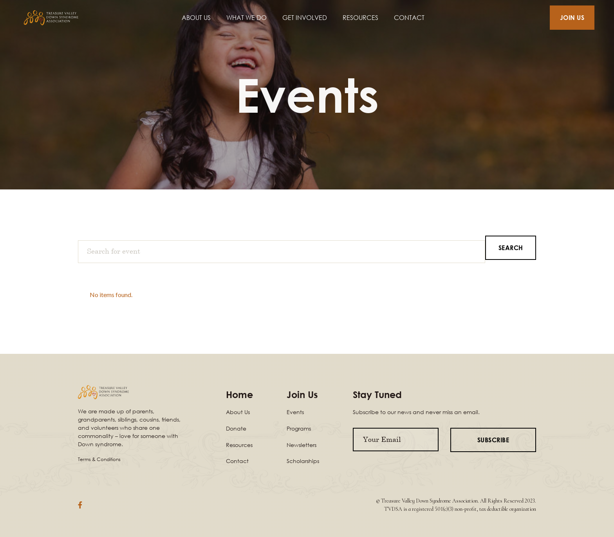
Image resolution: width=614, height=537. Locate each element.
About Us (238, 412)
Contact (237, 461)
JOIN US (572, 17)
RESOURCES (360, 17)
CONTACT (409, 17)
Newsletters (301, 445)
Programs (299, 428)
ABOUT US (196, 17)
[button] (246, 17)
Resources (239, 445)
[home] (60, 18)
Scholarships (303, 461)
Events (295, 412)
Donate (236, 428)
